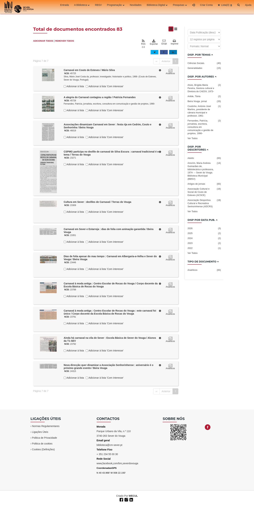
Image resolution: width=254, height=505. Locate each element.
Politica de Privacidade (44, 437)
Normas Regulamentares (45, 426)
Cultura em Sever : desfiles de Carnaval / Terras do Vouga (97, 202)
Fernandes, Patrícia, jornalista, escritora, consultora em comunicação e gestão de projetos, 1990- (109, 104)
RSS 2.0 (143, 43)
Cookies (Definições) (43, 449)
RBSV (98, 6)
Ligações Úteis (40, 432)
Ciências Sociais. (204, 63)
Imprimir (174, 42)
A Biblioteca (82, 6)
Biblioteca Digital (157, 6)
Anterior (166, 61)
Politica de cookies (42, 443)
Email (164, 42)
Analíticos (204, 270)
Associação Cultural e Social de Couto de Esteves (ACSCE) (204, 191)
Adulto (204, 158)
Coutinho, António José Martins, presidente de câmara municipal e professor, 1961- (204, 111)
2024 (204, 238)
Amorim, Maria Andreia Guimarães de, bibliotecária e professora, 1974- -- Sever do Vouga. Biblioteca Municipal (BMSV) (204, 171)
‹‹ (156, 61)
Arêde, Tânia (204, 96)
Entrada (64, 6)
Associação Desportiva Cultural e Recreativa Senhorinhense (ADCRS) (204, 203)
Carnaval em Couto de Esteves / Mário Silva (89, 70)
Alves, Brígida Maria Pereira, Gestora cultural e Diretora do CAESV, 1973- (204, 88)
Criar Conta (206, 6)
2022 (204, 248)
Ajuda (248, 6)
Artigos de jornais (204, 184)
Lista (225, 6)
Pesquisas (180, 6)
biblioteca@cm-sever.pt (109, 445)
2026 (204, 228)
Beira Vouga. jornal (204, 101)
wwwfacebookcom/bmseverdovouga (117, 463)
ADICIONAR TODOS (43, 41)
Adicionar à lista (75, 86)
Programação (116, 6)
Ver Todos (193, 138)
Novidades (135, 6)
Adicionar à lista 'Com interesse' (105, 86)
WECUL (133, 495)
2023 (204, 243)
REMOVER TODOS (64, 41)
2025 (204, 233)
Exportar (154, 42)
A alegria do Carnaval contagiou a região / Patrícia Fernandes (100, 97)
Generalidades (204, 68)
